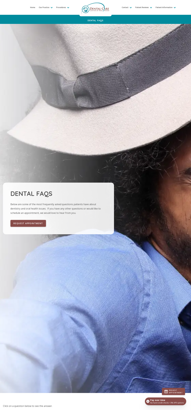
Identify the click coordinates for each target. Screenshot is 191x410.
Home (32, 7)
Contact (127, 7)
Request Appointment (28, 223)
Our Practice (46, 7)
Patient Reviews (143, 7)
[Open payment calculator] (165, 401)
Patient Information (166, 7)
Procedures (62, 7)
